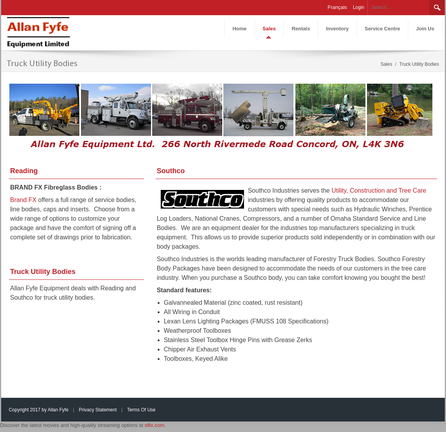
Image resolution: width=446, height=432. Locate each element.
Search (437, 7)
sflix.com (154, 425)
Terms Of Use (141, 410)
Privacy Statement (97, 410)
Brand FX (23, 200)
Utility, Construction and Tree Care (379, 190)
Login (358, 7)
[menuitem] (269, 29)
